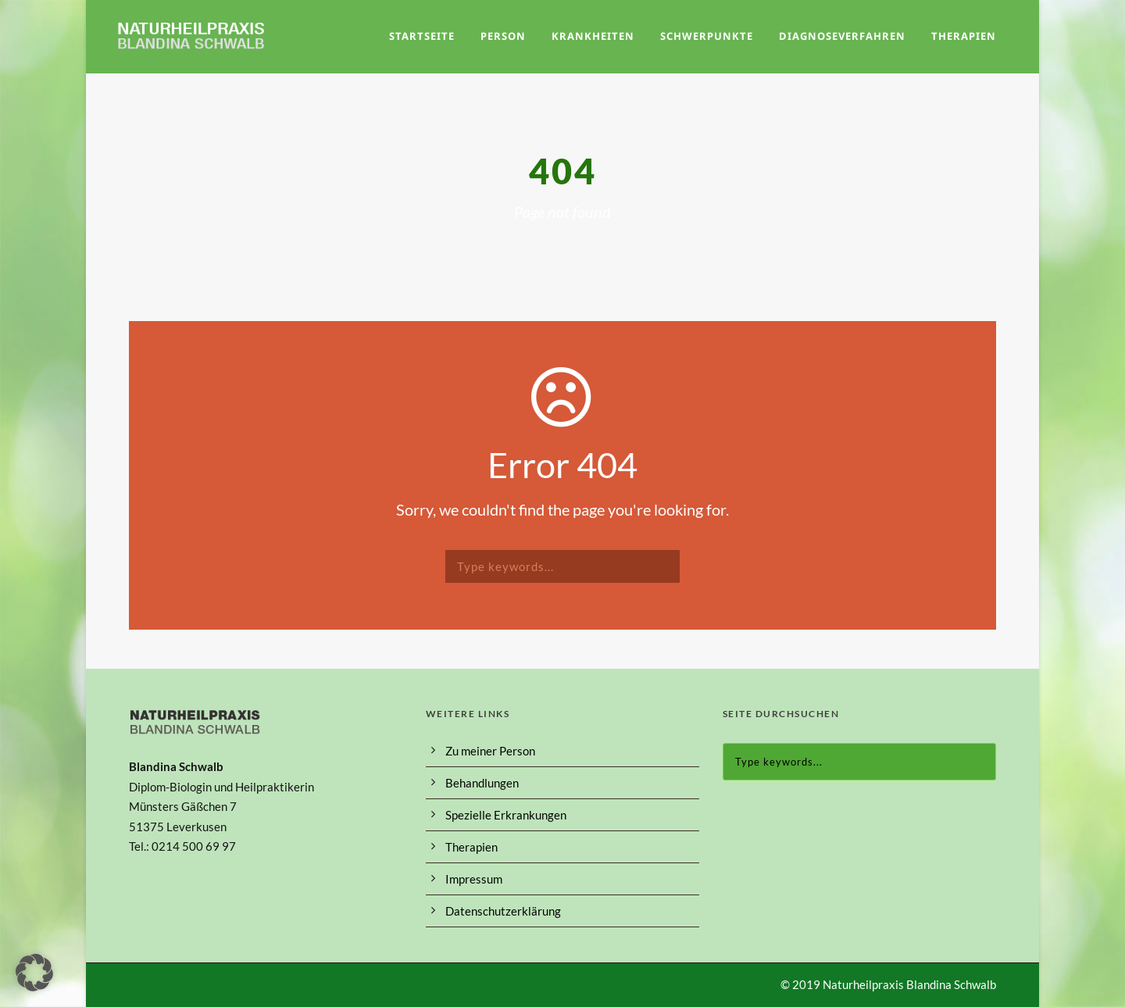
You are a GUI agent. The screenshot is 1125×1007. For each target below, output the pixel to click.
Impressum (473, 879)
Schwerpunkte (706, 36)
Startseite (422, 36)
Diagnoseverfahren (842, 36)
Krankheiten (593, 36)
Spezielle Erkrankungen (505, 815)
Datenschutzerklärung (503, 911)
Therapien (963, 36)
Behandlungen (482, 783)
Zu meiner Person (490, 751)
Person (503, 36)
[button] (34, 972)
